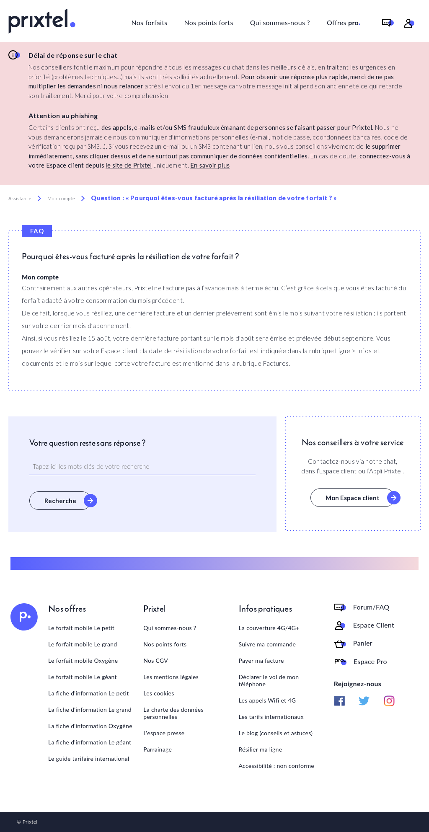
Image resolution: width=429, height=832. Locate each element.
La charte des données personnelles (173, 713)
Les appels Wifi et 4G (267, 700)
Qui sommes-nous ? (280, 22)
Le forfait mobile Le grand (82, 644)
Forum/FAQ (371, 607)
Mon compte (61, 198)
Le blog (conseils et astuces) (276, 732)
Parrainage (157, 749)
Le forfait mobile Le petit (81, 627)
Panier (362, 643)
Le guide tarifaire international (88, 758)
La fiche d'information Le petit (88, 693)
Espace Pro (370, 661)
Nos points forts (208, 22)
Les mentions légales (171, 676)
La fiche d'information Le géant (89, 742)
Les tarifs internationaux (271, 716)
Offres (344, 21)
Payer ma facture (261, 660)
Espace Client (373, 625)
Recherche (60, 500)
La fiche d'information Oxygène (90, 725)
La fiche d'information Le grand (90, 709)
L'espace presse (163, 732)
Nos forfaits (149, 22)
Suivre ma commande (267, 644)
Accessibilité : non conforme (277, 765)
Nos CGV (155, 660)
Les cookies (158, 693)
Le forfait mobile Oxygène (83, 660)
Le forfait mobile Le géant (82, 676)
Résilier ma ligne (260, 749)
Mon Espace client (352, 497)
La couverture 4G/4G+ (269, 627)
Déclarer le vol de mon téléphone (269, 680)
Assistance (19, 198)
